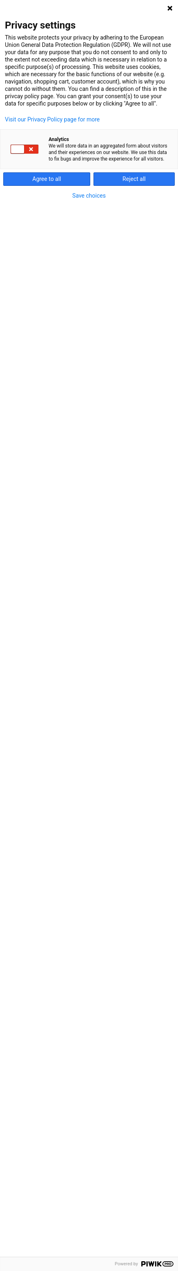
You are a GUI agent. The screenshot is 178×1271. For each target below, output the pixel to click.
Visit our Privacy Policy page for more (52, 119)
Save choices (89, 195)
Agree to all (46, 179)
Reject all (134, 179)
